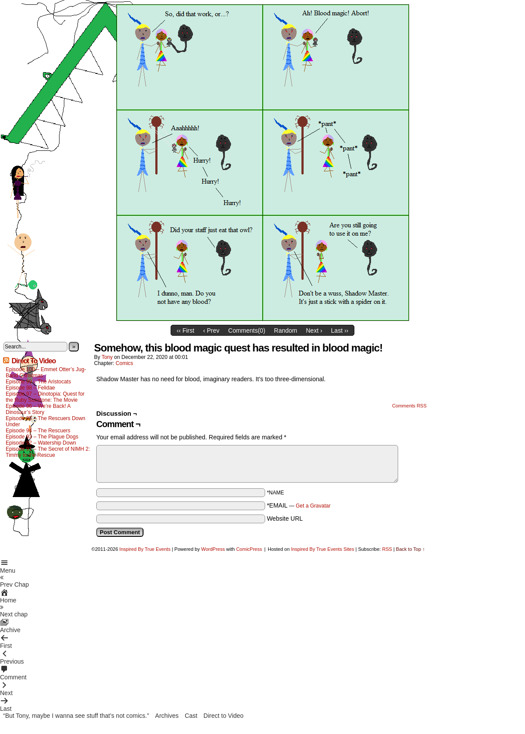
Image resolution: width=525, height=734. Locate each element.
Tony (107, 357)
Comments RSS (409, 405)
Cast (191, 715)
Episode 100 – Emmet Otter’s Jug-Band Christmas (46, 372)
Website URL (285, 518)
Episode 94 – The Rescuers (38, 431)
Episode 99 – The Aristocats (38, 382)
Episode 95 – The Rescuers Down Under (45, 421)
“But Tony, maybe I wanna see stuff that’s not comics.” (76, 715)
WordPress (213, 549)
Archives (167, 715)
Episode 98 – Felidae (30, 388)
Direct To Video (33, 361)
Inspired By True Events (145, 549)
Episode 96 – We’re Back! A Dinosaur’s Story (38, 409)
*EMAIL (299, 505)
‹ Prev (211, 330)
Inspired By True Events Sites (322, 549)
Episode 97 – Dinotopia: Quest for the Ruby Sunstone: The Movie (45, 397)
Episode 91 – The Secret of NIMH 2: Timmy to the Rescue (48, 452)
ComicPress (249, 549)
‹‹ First (185, 330)
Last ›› (340, 330)
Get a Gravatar (313, 506)
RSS (387, 549)
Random (285, 330)
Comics (124, 363)
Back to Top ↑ (410, 549)
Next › (314, 330)
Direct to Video (223, 715)
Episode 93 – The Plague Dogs (42, 437)
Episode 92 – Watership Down (41, 443)
